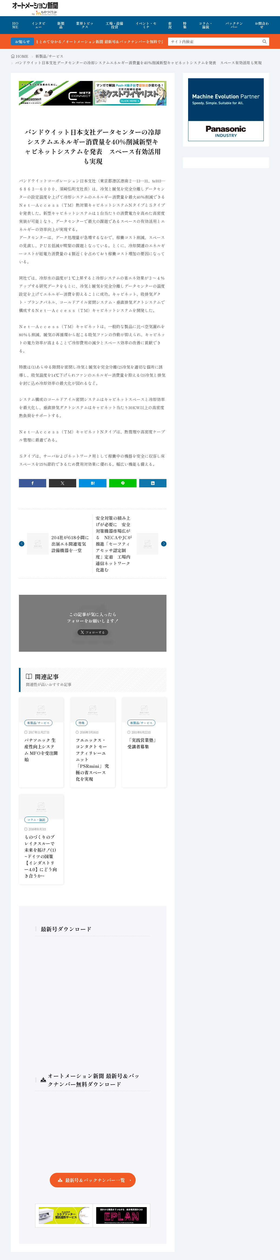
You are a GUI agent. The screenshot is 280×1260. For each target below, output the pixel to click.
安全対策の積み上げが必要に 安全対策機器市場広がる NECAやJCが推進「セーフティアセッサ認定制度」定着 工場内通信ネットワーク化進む (114, 544)
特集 (184, 25)
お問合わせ (262, 25)
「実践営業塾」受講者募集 (142, 743)
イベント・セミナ (145, 25)
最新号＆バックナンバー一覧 (95, 1180)
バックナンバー (234, 25)
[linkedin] (152, 483)
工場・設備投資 (114, 25)
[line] (122, 483)
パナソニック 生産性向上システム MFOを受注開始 (41, 750)
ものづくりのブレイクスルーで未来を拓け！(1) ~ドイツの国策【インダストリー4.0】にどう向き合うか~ (40, 856)
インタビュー (38, 25)
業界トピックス (85, 25)
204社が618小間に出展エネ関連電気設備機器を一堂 (70, 543)
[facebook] (32, 483)
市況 (170, 25)
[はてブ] (92, 483)
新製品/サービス (49, 56)
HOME (15, 25)
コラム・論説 (206, 25)
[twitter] (62, 483)
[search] (264, 41)
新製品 (60, 25)
